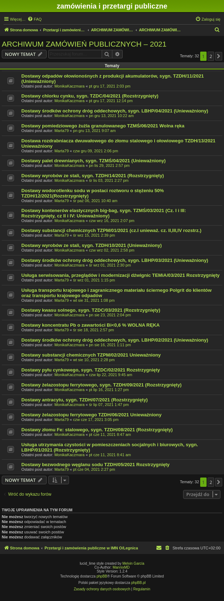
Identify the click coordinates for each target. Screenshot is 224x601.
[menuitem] (34, 19)
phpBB (102, 576)
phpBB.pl (138, 583)
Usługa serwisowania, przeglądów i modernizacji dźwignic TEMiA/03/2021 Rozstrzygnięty (120, 275)
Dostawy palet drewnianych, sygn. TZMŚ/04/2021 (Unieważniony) (93, 160)
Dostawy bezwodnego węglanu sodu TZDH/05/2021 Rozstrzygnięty (95, 464)
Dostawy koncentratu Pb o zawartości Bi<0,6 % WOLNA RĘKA (90, 325)
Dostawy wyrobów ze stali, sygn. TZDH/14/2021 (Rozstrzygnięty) (92, 175)
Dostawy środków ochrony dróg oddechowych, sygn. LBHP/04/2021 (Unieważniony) (114, 111)
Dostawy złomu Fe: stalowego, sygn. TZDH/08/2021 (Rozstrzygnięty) (97, 429)
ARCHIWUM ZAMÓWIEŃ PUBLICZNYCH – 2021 (84, 44)
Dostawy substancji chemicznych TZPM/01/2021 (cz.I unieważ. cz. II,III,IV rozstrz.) (111, 230)
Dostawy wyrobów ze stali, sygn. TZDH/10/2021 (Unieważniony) (91, 245)
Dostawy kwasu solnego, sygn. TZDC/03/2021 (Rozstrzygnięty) (90, 310)
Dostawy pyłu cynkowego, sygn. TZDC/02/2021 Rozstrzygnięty (90, 370)
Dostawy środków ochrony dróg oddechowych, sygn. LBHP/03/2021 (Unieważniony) (114, 260)
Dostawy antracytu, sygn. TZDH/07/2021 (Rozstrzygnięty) (84, 399)
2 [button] (210, 56)
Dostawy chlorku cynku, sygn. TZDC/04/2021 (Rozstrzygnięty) (89, 96)
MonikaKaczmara (69, 86)
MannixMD (121, 567)
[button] (218, 56)
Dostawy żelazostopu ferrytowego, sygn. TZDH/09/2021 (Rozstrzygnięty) (101, 385)
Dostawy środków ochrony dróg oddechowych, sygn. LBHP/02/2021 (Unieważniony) (114, 340)
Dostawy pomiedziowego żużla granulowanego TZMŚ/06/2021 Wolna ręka (102, 125)
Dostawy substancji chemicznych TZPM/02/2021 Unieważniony (91, 355)
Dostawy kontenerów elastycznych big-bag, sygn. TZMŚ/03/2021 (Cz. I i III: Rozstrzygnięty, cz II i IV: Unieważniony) (103, 213)
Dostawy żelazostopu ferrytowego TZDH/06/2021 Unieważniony (91, 414)
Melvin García (133, 563)
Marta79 (61, 130)
